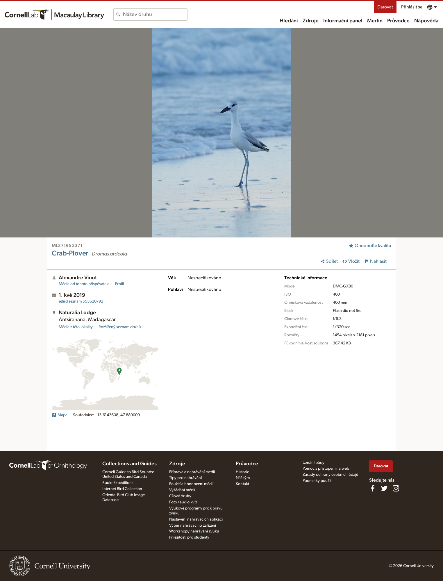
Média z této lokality (76, 327)
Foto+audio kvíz (183, 502)
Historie (242, 472)
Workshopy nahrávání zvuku (194, 531)
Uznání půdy (313, 463)
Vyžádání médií (182, 490)
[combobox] (155, 14)
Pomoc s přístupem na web (326, 468)
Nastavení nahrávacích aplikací (196, 519)
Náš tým (243, 478)
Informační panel (342, 21)
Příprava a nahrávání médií (192, 472)
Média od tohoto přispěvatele (84, 284)
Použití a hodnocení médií (191, 484)
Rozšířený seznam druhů (120, 327)
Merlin (375, 21)
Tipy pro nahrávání (185, 478)
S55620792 (81, 301)
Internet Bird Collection (122, 489)
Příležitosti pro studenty (189, 537)
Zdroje (311, 21)
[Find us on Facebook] (372, 488)
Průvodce (398, 21)
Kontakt (242, 484)
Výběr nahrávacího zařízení (192, 525)
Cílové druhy (180, 496)
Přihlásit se (411, 7)
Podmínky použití (317, 481)
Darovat (385, 7)
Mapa (59, 415)
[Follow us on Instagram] (395, 488)
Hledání (289, 21)
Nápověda (426, 21)
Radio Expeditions (117, 483)
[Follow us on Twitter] (384, 488)
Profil (119, 284)
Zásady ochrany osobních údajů (330, 475)
